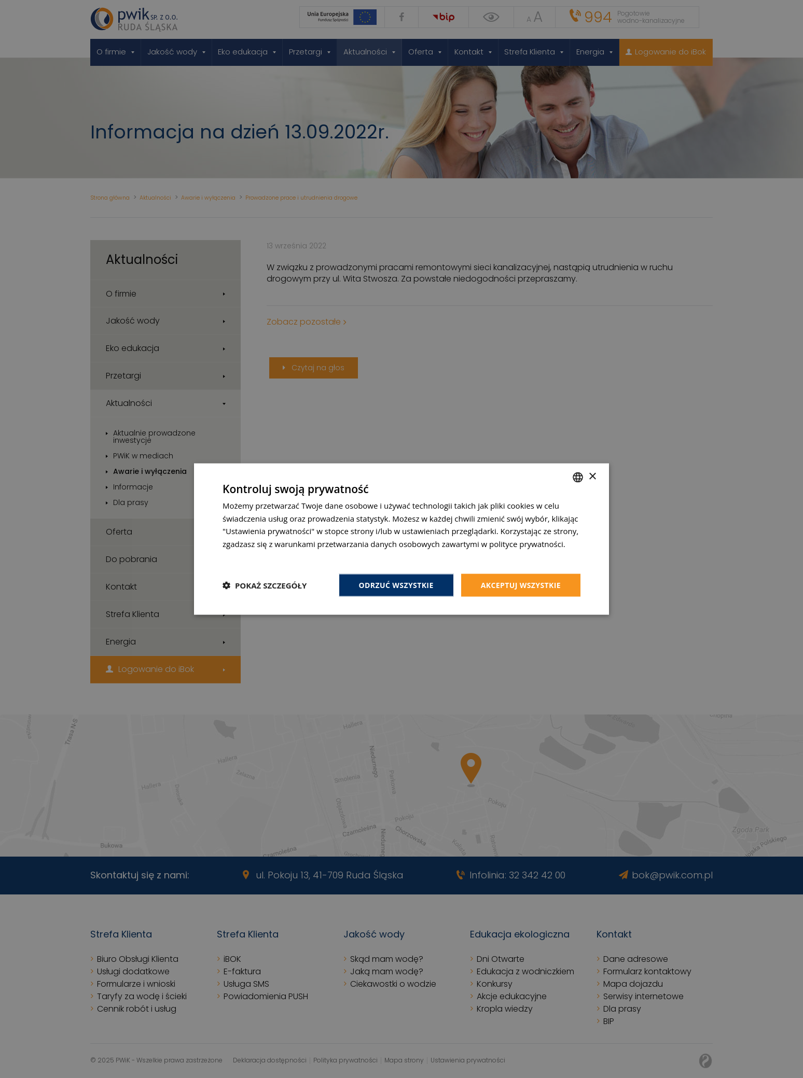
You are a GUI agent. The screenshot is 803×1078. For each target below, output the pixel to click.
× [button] (592, 477)
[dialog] (401, 539)
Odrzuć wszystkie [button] (396, 585)
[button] (265, 585)
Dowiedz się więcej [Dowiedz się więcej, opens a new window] (256, 556)
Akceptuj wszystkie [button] (521, 585)
